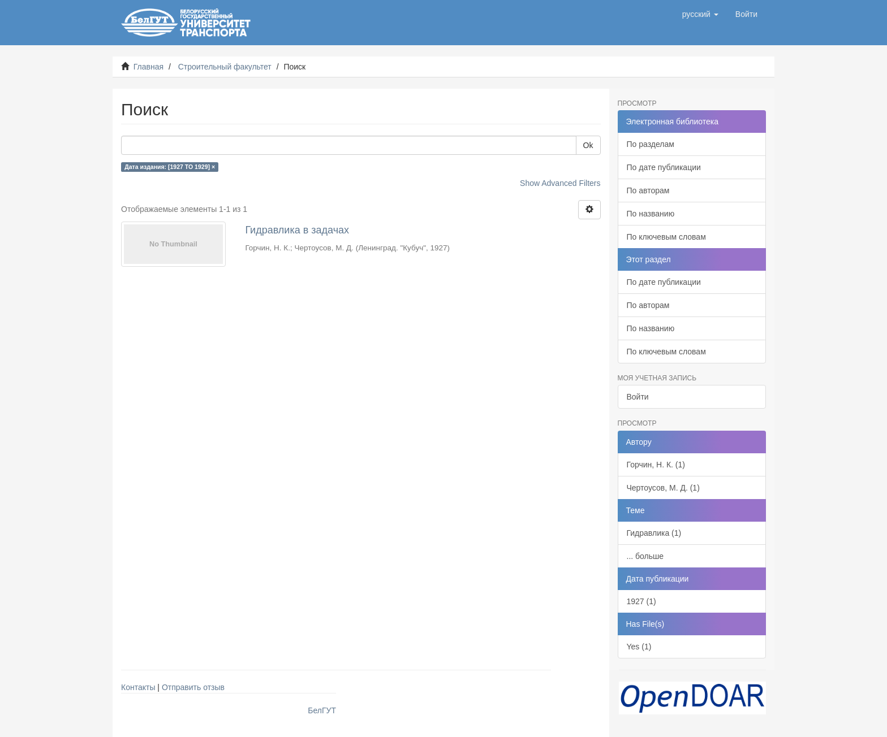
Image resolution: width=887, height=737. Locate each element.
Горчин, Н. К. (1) (656, 464)
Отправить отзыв (193, 687)
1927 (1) (641, 601)
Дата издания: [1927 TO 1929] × (169, 166)
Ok (588, 145)
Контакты (138, 687)
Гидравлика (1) (654, 532)
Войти (638, 396)
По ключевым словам (666, 236)
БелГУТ (322, 710)
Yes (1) (639, 646)
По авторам (648, 190)
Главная (148, 66)
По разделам (650, 144)
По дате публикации (664, 167)
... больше (645, 556)
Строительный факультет (225, 66)
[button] (700, 14)
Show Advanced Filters (560, 183)
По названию (651, 213)
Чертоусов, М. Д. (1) (663, 487)
